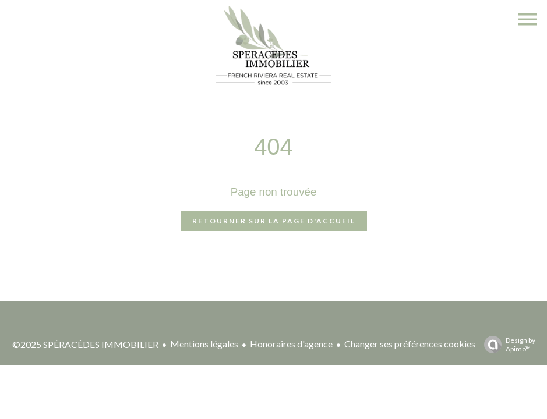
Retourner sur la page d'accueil (273, 220)
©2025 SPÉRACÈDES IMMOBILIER (85, 344)
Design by (506, 344)
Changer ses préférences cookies (409, 343)
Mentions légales (204, 343)
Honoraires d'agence (291, 343)
